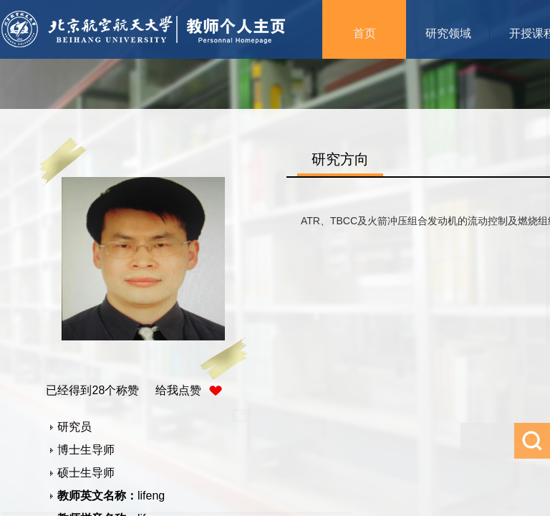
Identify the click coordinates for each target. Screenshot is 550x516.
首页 (364, 33)
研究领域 (448, 33)
